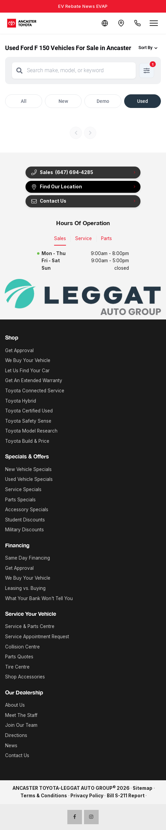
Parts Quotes (19, 656)
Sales (60, 238)
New (63, 101)
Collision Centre (22, 646)
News (11, 745)
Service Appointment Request (37, 636)
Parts (106, 238)
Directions (16, 735)
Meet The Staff (21, 715)
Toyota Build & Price (27, 441)
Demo (103, 101)
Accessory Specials (26, 509)
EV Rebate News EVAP (83, 6)
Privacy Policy (86, 795)
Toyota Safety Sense (28, 421)
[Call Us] (137, 23)
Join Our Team (21, 725)
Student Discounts (25, 519)
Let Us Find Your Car (27, 370)
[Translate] (105, 23)
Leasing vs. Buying (25, 588)
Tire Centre (17, 667)
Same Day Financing (27, 558)
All (24, 101)
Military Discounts (24, 529)
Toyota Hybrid (20, 401)
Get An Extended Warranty (33, 380)
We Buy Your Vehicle (27, 360)
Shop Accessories (25, 676)
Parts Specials (20, 499)
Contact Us (48, 201)
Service (83, 238)
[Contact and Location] (121, 23)
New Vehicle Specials (28, 469)
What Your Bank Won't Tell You (39, 598)
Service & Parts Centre (29, 626)
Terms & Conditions (43, 795)
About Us (15, 705)
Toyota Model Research (31, 431)
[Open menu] (154, 23)
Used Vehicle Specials (29, 479)
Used (142, 101)
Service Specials (23, 489)
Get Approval (19, 350)
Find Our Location (56, 187)
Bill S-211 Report (126, 795)
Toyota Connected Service (34, 390)
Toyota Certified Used (29, 410)
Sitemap (142, 788)
